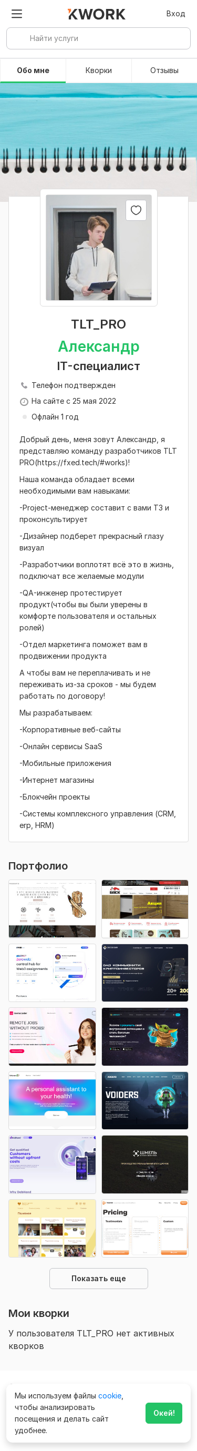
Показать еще (98, 1278)
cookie (109, 1395)
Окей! (164, 1412)
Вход (176, 13)
